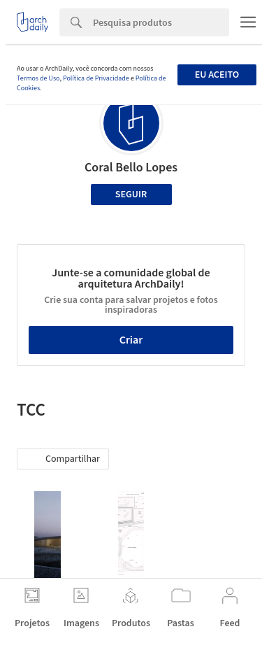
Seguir (131, 195)
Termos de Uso (38, 78)
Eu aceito (217, 75)
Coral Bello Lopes (131, 167)
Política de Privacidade (96, 78)
